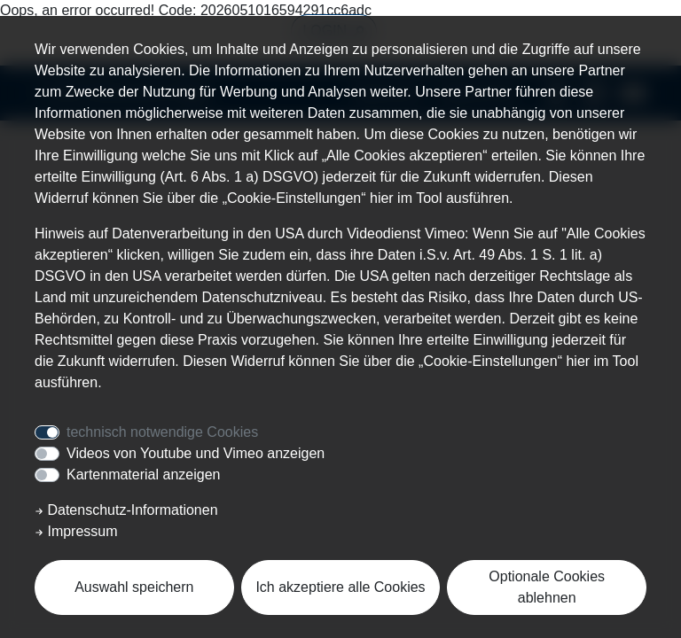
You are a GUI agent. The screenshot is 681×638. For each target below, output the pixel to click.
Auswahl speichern (133, 587)
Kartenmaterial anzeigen (143, 474)
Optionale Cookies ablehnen (547, 587)
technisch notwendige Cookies (162, 432)
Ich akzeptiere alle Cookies (340, 587)
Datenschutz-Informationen (126, 509)
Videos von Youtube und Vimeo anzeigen (196, 453)
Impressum (76, 531)
